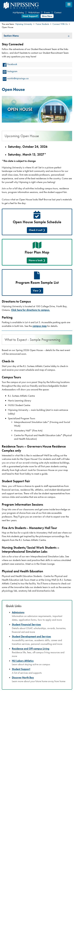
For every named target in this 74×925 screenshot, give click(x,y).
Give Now (47, 16)
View (35, 290)
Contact (57, 12)
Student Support (21, 669)
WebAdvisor (34, 12)
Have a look (36, 260)
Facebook (12, 64)
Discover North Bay (23, 677)
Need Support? (30, 16)
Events (47, 12)
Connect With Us (60, 24)
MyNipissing (18, 12)
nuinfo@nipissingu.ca (18, 78)
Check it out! (35, 230)
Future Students (42, 24)
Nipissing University (23, 24)
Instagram (12, 71)
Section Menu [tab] (11, 35)
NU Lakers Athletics (23, 660)
